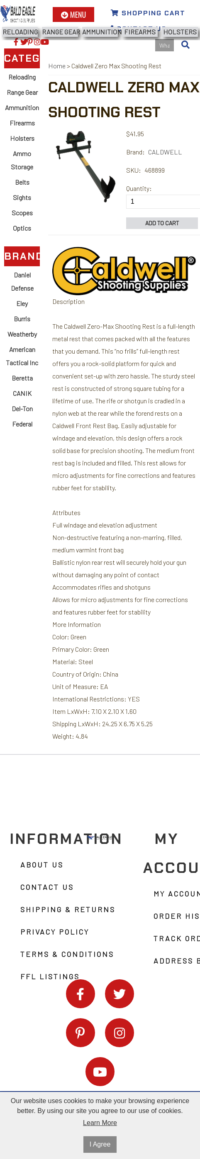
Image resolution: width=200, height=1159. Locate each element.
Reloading (20, 32)
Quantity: (139, 188)
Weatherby (22, 334)
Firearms (140, 32)
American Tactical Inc (22, 355)
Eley (22, 303)
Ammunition (100, 32)
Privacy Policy (54, 931)
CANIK (22, 393)
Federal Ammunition (22, 430)
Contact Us (47, 887)
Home (57, 66)
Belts (22, 182)
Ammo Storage (22, 160)
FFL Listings (50, 976)
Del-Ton (22, 408)
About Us (41, 864)
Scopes (22, 213)
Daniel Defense (22, 281)
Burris (22, 319)
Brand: (135, 152)
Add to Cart (162, 222)
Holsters (180, 32)
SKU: (133, 170)
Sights (22, 197)
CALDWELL (165, 152)
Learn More (100, 1122)
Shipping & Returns (67, 909)
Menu (73, 14)
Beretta (22, 378)
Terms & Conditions (67, 954)
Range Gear (60, 32)
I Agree (100, 1144)
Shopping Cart (148, 13)
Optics (22, 228)
